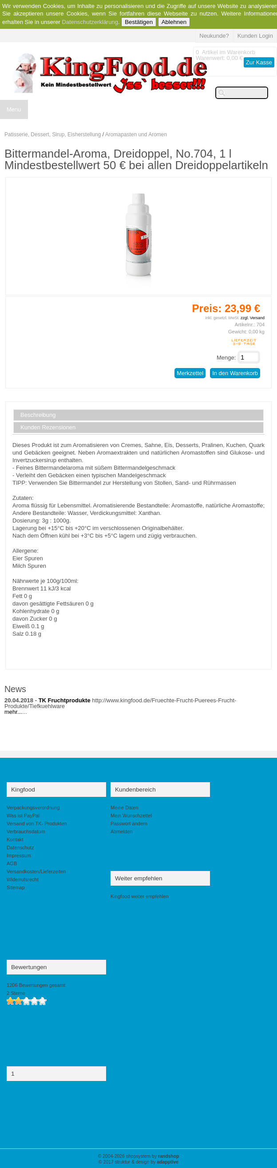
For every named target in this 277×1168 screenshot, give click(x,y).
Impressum (19, 855)
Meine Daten (124, 807)
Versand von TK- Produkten (37, 823)
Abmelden (122, 831)
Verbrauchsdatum (26, 831)
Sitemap (16, 887)
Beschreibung (38, 415)
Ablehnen (174, 22)
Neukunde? (214, 35)
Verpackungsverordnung (33, 807)
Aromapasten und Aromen (136, 134)
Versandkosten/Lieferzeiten (36, 871)
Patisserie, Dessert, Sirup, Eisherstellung (52, 134)
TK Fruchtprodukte (65, 700)
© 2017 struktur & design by (138, 1162)
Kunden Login (255, 35)
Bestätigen (139, 22)
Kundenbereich (135, 789)
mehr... (13, 712)
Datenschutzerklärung (90, 22)
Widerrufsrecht (23, 879)
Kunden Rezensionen (47, 427)
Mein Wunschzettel (131, 815)
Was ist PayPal (23, 815)
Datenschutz (20, 847)
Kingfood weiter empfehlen (140, 896)
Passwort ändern (129, 823)
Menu (14, 109)
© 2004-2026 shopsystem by (138, 1156)
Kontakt (15, 839)
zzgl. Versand (253, 318)
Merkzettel (190, 373)
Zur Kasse (259, 62)
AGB (12, 863)
